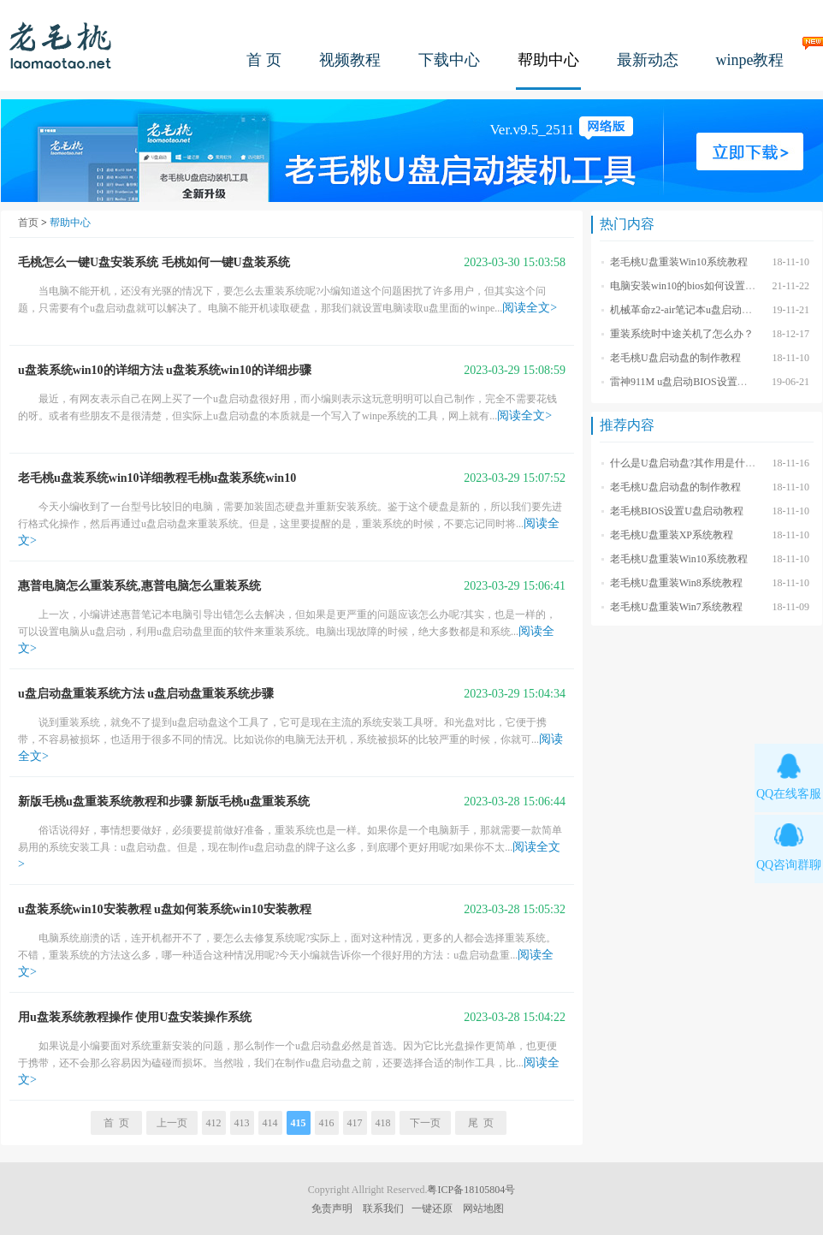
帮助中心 (548, 59)
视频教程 (350, 59)
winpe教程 (750, 59)
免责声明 (331, 1208)
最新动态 (647, 59)
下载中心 (449, 59)
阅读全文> (529, 307)
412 (214, 1123)
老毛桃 (61, 45)
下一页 (425, 1123)
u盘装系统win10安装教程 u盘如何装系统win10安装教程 (164, 909)
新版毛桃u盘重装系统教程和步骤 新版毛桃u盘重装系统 (164, 801)
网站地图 (483, 1208)
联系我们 (383, 1208)
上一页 (172, 1123)
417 (355, 1123)
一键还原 (432, 1208)
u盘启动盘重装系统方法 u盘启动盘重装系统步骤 (146, 693)
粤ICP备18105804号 (471, 1190)
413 (242, 1123)
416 (327, 1123)
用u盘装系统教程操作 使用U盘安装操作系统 (135, 1017)
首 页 (263, 59)
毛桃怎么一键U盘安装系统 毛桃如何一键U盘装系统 (154, 262)
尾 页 (481, 1123)
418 (383, 1123)
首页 (28, 223)
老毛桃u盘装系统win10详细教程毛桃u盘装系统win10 (157, 478)
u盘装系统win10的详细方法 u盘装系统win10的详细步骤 (164, 370)
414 (270, 1123)
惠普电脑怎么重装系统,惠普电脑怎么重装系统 (139, 585)
